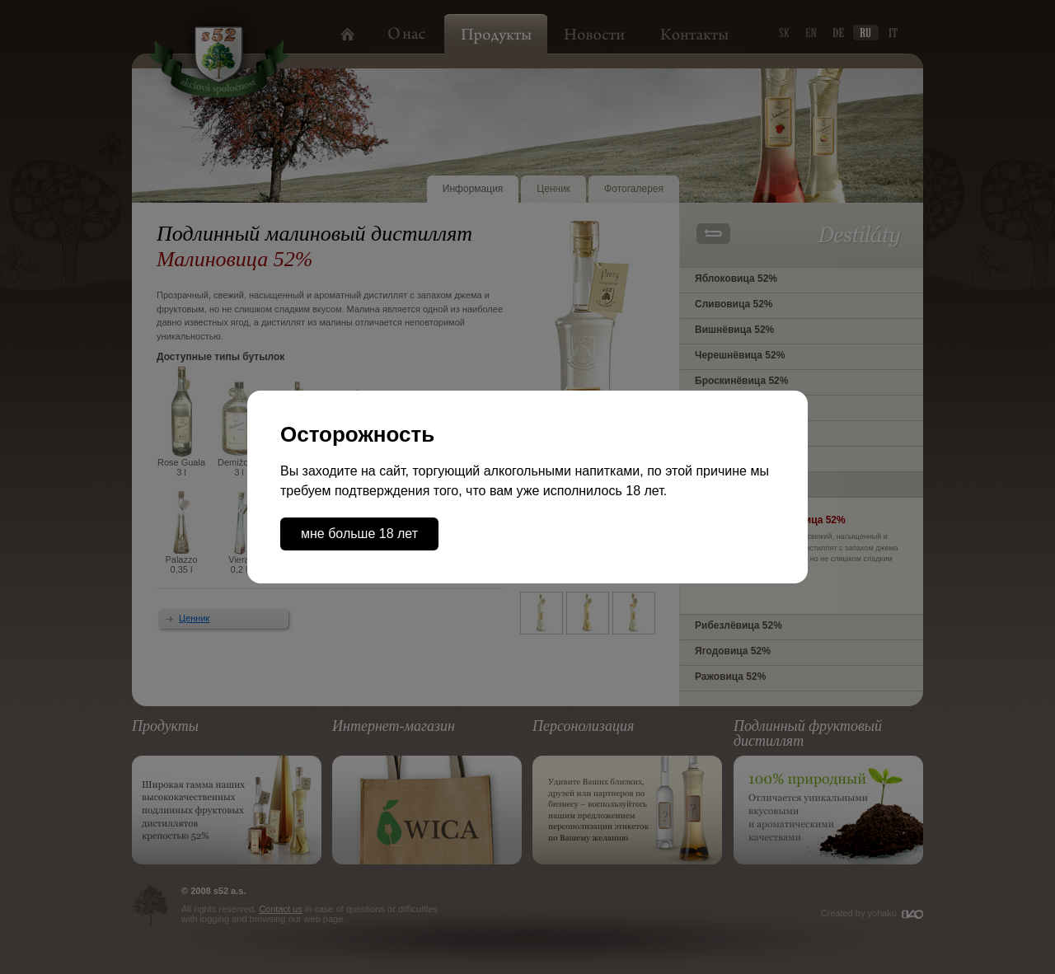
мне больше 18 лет (359, 534)
